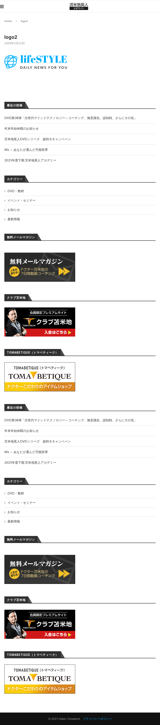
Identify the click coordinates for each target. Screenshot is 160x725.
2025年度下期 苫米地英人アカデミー (30, 462)
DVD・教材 (16, 493)
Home (8, 21)
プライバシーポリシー (97, 718)
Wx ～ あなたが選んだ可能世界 (26, 452)
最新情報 (14, 521)
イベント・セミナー (22, 502)
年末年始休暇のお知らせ (21, 431)
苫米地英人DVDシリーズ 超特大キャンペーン (37, 441)
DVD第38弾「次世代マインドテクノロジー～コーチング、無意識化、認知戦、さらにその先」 (70, 420)
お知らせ (14, 512)
